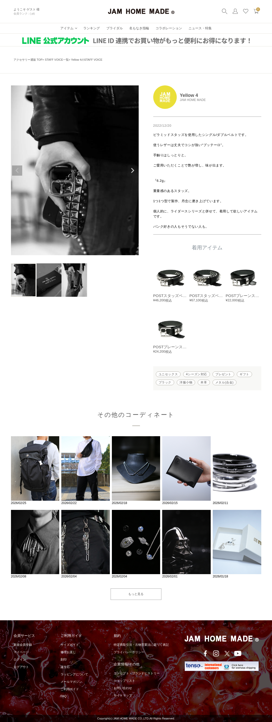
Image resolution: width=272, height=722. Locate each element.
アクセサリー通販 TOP (28, 59)
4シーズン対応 (196, 374)
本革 (203, 382)
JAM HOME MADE (193, 100)
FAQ (64, 696)
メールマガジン (71, 682)
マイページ (21, 652)
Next (132, 170)
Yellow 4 (189, 95)
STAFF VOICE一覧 (56, 59)
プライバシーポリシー (129, 652)
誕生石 (65, 667)
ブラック (165, 382)
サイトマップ (123, 695)
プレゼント (223, 374)
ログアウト (21, 667)
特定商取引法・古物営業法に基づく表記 (141, 645)
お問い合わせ (123, 688)
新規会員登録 (23, 645)
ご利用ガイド (70, 689)
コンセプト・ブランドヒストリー (137, 673)
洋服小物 (186, 382)
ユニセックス (168, 374)
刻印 (64, 659)
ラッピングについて (74, 674)
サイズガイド (70, 645)
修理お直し (68, 652)
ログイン (20, 659)
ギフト (244, 374)
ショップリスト (124, 680)
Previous (17, 170)
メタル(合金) (224, 382)
